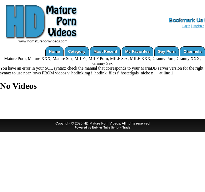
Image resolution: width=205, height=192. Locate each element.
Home (54, 51)
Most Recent (105, 51)
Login (186, 26)
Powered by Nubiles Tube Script (97, 127)
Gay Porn (167, 51)
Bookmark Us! (187, 20)
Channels (192, 51)
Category (76, 51)
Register (198, 26)
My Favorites (137, 51)
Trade (126, 127)
